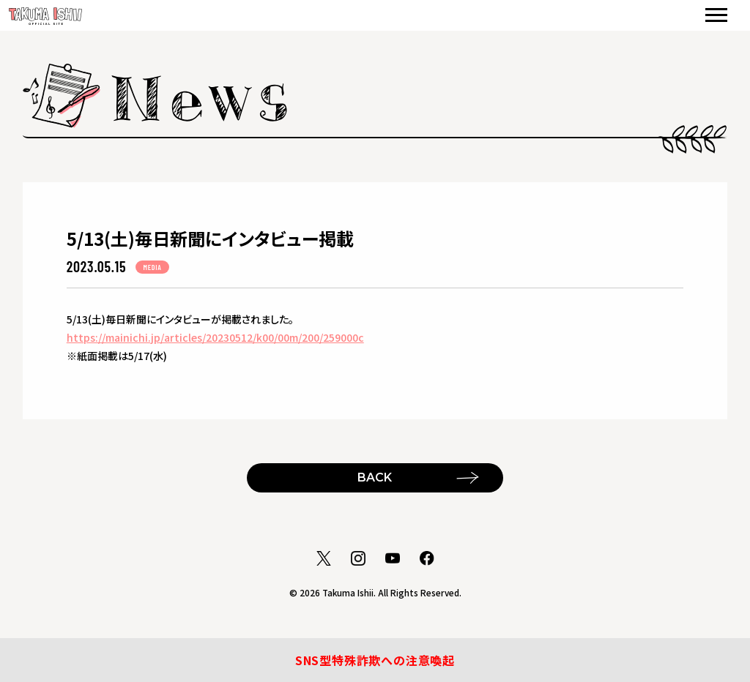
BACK (374, 477)
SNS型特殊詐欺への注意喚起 (375, 660)
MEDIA (152, 267)
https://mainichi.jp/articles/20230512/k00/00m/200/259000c (215, 337)
